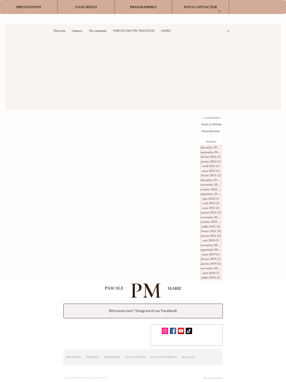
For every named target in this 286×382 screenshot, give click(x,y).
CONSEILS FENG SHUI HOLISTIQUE (133, 31)
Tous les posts (59, 31)
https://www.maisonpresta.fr (213, 378)
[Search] (219, 11)
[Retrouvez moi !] (143, 311)
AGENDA (166, 31)
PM (143, 290)
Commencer (77, 31)
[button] (86, 7)
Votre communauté (97, 31)
